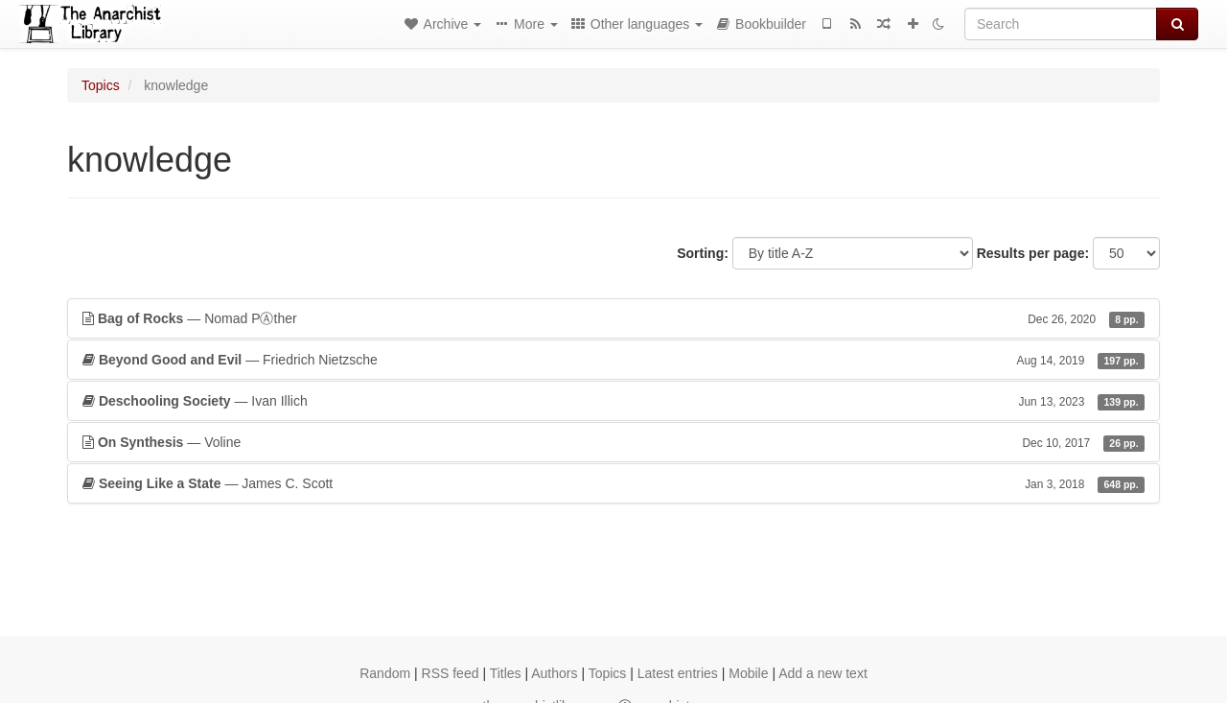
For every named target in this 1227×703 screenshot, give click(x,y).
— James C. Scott (613, 483)
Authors (554, 673)
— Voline (613, 442)
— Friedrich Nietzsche (613, 359)
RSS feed (450, 673)
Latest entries (677, 673)
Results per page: (1033, 253)
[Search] (1060, 24)
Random (384, 673)
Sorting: (703, 253)
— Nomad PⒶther (613, 318)
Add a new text (823, 673)
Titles (505, 673)
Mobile (748, 673)
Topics (100, 85)
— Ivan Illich (613, 400)
